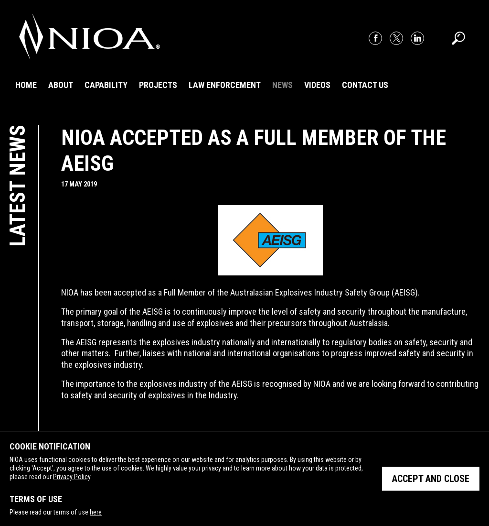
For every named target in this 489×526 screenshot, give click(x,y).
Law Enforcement (225, 85)
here (96, 512)
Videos (317, 85)
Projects (158, 85)
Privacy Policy (71, 477)
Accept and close (430, 478)
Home (26, 85)
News (282, 85)
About (60, 85)
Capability (106, 85)
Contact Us (365, 85)
